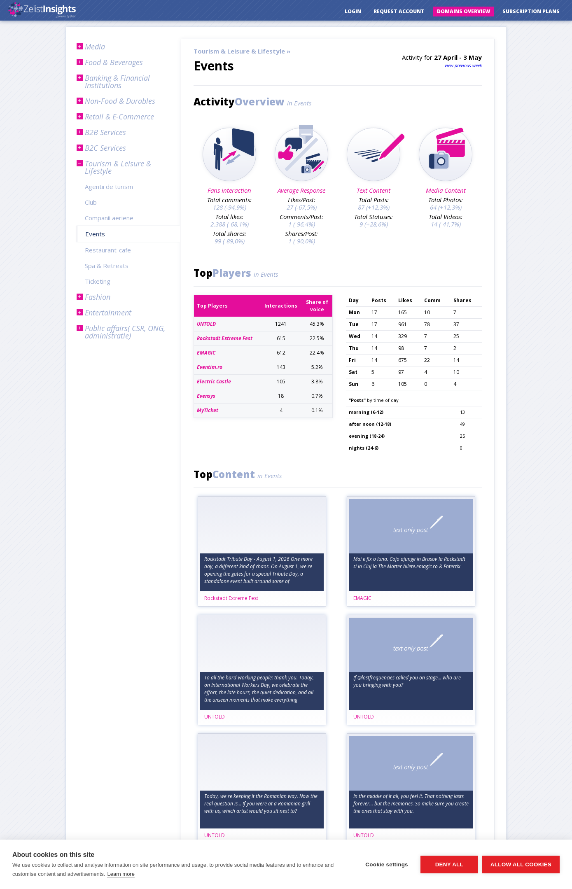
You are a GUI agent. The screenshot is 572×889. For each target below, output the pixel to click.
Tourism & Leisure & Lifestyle (118, 167)
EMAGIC (362, 598)
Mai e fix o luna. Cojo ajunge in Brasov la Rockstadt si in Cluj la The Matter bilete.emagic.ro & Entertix (409, 562)
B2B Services (105, 132)
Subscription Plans (531, 11)
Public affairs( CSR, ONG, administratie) (125, 332)
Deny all (449, 864)
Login (353, 11)
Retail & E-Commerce (119, 116)
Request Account (399, 11)
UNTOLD (214, 716)
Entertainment (108, 312)
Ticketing (97, 281)
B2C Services (105, 148)
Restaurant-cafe (108, 250)
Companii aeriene (109, 218)
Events (95, 234)
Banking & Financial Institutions (117, 81)
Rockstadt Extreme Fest (231, 598)
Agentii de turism (109, 186)
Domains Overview (463, 11)
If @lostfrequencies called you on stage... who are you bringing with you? (407, 681)
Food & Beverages (114, 62)
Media (95, 46)
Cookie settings (386, 864)
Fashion (97, 297)
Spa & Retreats (106, 265)
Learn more (120, 874)
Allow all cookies (520, 864)
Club (91, 202)
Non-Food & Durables (120, 101)
